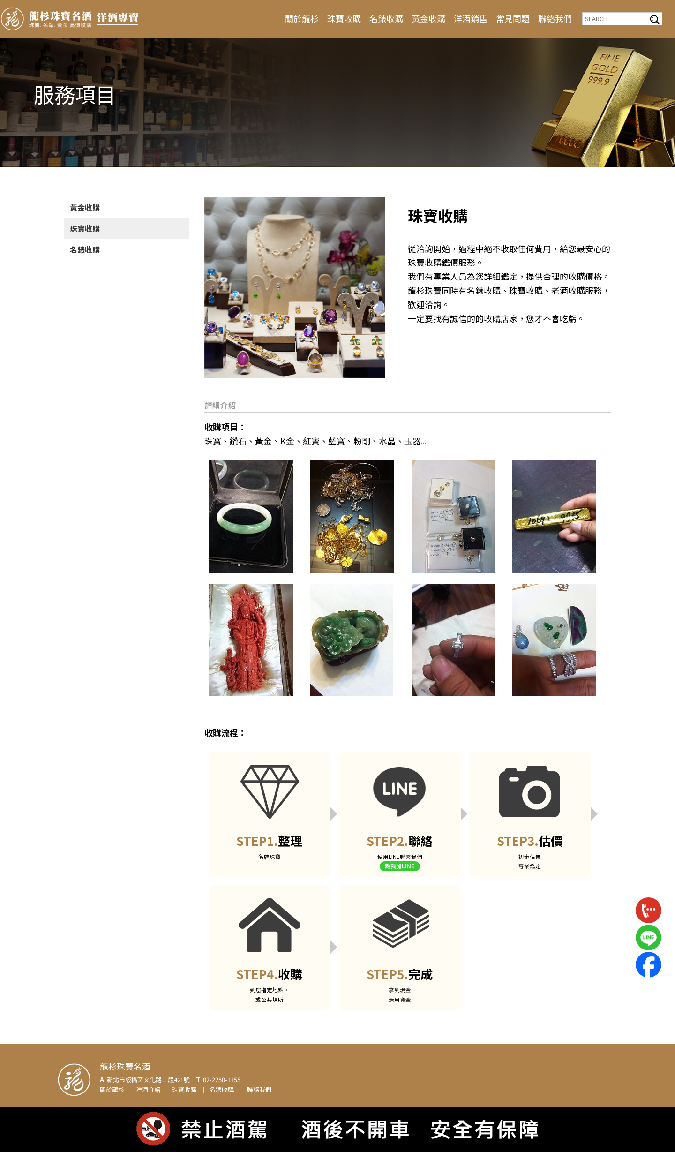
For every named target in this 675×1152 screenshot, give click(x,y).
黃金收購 (428, 18)
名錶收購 (386, 18)
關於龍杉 (302, 18)
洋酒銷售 (471, 18)
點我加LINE (399, 866)
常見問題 (513, 18)
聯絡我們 (555, 18)
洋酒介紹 (148, 1089)
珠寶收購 (344, 18)
